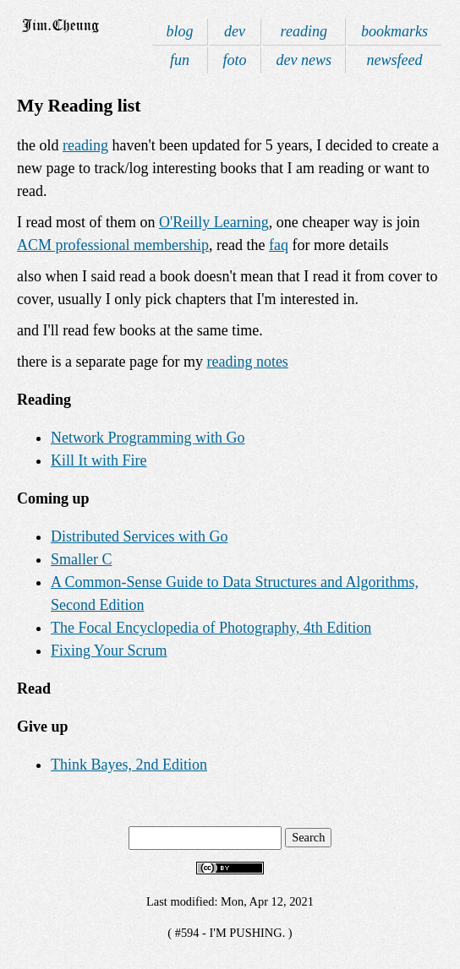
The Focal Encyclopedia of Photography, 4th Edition (211, 627)
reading (304, 31)
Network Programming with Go (147, 437)
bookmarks (394, 31)
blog (179, 31)
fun (179, 60)
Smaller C (81, 559)
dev (234, 31)
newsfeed (395, 60)
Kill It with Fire (99, 460)
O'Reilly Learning (214, 222)
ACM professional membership (113, 245)
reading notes (247, 361)
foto (235, 60)
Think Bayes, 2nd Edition (129, 764)
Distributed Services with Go (139, 536)
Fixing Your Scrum (109, 650)
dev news (304, 60)
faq (278, 245)
